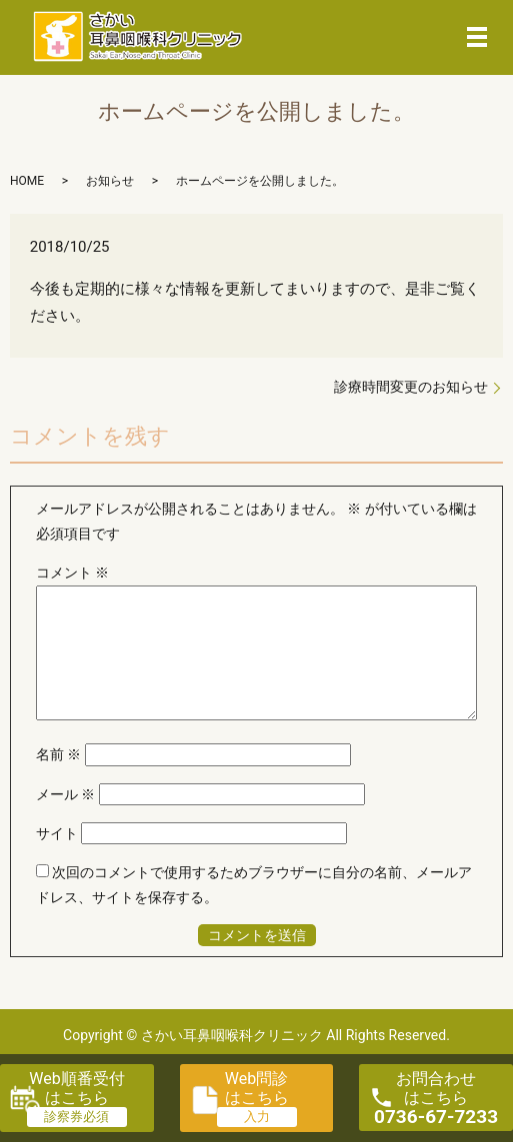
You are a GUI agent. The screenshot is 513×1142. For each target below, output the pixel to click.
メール (65, 794)
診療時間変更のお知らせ (411, 387)
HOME (27, 181)
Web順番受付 (76, 1088)
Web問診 (257, 1088)
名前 (58, 754)
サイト (57, 833)
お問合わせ (436, 1098)
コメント (72, 572)
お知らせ (110, 181)
